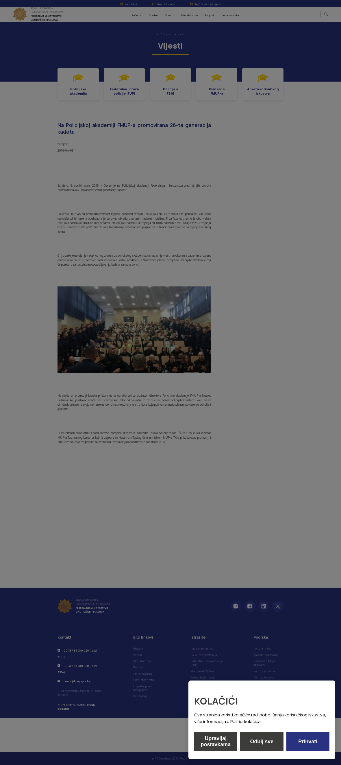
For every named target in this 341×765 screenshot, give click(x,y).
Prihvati (307, 741)
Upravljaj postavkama (216, 741)
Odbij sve (261, 741)
